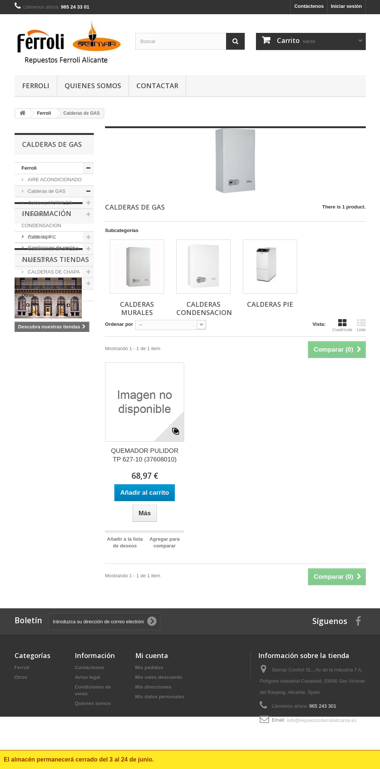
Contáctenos (309, 6)
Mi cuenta (151, 655)
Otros (28, 295)
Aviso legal (39, 343)
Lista (361, 325)
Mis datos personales (160, 696)
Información (46, 323)
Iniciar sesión (346, 6)
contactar (157, 85)
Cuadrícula (342, 325)
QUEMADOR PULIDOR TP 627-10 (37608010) (144, 455)
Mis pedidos (149, 667)
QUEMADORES (45, 283)
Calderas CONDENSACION (41, 219)
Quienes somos (93, 85)
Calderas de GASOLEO (53, 248)
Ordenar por (119, 324)
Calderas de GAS (46, 191)
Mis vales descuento (158, 677)
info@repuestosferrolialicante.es (321, 720)
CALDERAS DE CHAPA (53, 272)
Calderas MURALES (49, 203)
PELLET (36, 260)
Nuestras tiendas (55, 383)
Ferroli (35, 85)
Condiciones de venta (51, 355)
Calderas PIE (41, 237)
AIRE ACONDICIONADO (54, 179)
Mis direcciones (153, 687)
